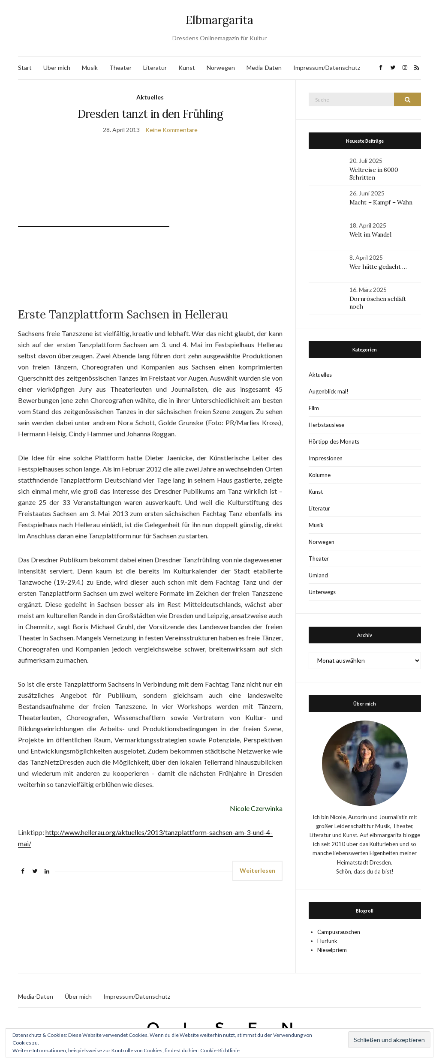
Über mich (56, 67)
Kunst (186, 67)
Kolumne (320, 474)
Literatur (155, 67)
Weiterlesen (257, 870)
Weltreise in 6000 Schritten (373, 173)
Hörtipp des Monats (334, 441)
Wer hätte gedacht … (378, 266)
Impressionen (326, 458)
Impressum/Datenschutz (326, 67)
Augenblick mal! (329, 391)
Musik (90, 67)
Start (25, 67)
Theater (120, 67)
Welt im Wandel (371, 234)
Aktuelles (150, 97)
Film (314, 408)
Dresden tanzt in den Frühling (150, 114)
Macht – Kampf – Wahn (380, 202)
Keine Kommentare (171, 129)
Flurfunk (327, 940)
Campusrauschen (338, 931)
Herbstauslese (326, 424)
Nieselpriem (332, 949)
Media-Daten (264, 67)
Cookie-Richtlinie (220, 1050)
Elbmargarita (219, 20)
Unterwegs (322, 592)
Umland (318, 575)
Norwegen (221, 67)
